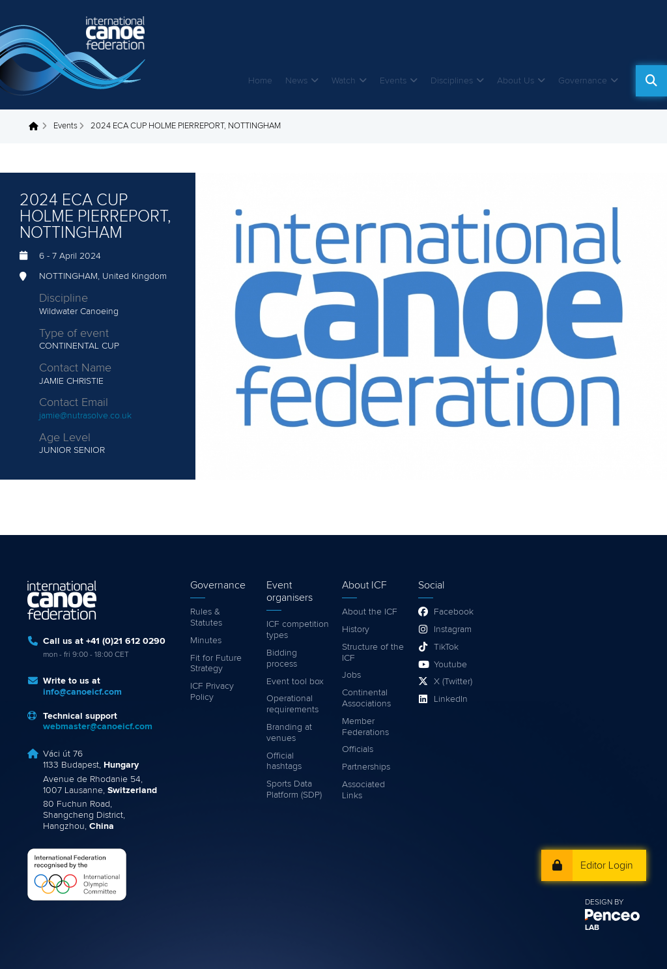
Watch (344, 80)
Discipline (63, 298)
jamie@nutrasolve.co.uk (85, 415)
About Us (515, 80)
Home (260, 80)
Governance (582, 80)
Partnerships (366, 767)
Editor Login (606, 865)
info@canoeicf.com (82, 692)
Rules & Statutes (206, 617)
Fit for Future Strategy (216, 664)
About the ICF (369, 611)
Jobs (351, 675)
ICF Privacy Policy (212, 692)
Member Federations (365, 727)
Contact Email (73, 403)
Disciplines (452, 80)
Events (393, 80)
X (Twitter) (453, 681)
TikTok (446, 647)
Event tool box (295, 681)
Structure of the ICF (373, 653)
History (355, 629)
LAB (592, 928)
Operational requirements (292, 704)
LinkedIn (451, 699)
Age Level (65, 438)
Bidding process (281, 658)
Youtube (450, 664)
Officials (357, 749)
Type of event (74, 334)
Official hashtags (284, 761)
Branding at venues (289, 733)
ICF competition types (297, 630)
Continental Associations (366, 698)
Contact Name (75, 368)
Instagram (453, 629)
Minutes (205, 640)
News (296, 80)
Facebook (454, 611)
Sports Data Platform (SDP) (294, 789)
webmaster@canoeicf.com (97, 726)
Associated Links (363, 790)
